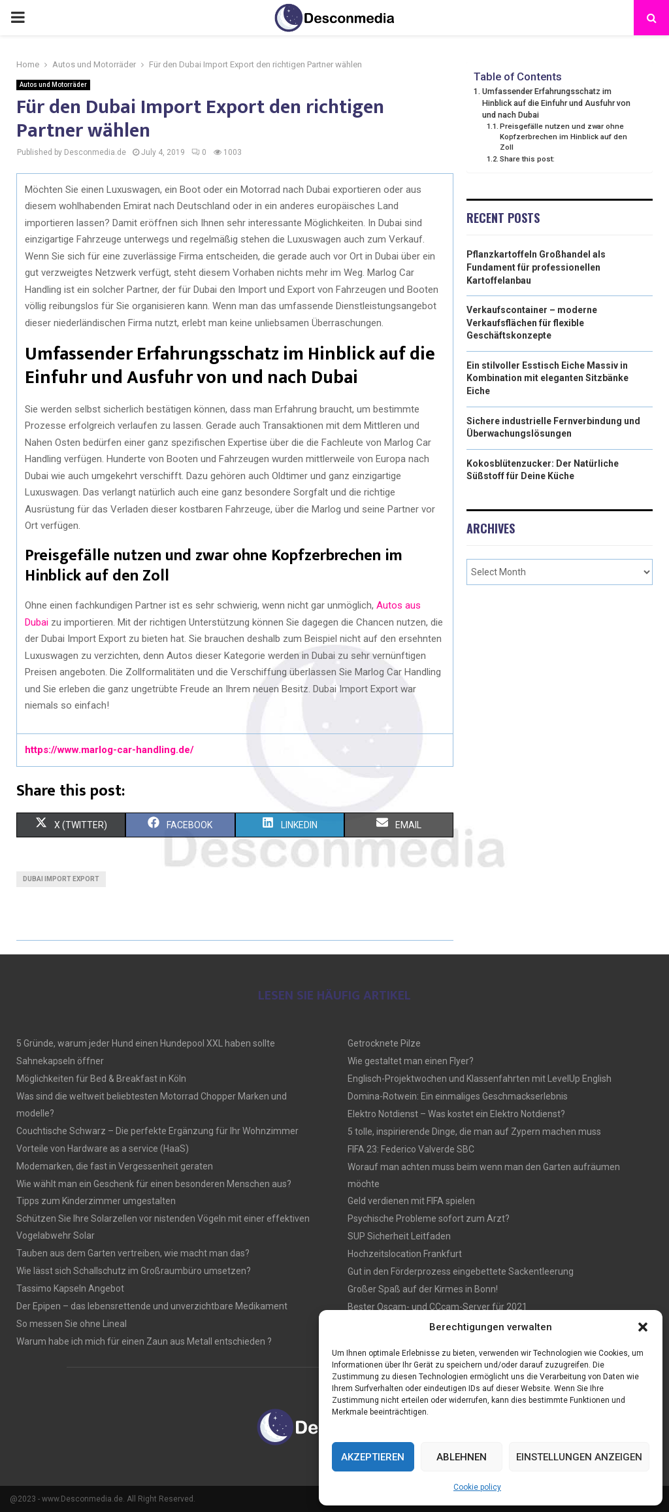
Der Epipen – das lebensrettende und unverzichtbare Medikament (151, 1306)
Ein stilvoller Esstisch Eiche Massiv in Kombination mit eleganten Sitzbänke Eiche (547, 378)
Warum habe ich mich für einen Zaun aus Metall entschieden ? (144, 1341)
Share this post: (527, 158)
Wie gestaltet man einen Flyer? (411, 1061)
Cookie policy (477, 1487)
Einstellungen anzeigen (579, 1457)
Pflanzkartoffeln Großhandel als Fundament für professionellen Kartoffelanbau (536, 267)
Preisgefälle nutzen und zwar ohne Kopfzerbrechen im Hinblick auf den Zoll (563, 137)
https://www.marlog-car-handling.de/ (109, 750)
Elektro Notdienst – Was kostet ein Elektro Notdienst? (456, 1114)
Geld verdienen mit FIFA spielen (411, 1201)
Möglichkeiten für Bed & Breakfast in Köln (101, 1078)
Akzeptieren (372, 1457)
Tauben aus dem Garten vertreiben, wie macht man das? (133, 1253)
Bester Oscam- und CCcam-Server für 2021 (437, 1307)
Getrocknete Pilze (384, 1043)
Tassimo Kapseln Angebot (70, 1288)
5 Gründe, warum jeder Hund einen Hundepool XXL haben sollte (145, 1043)
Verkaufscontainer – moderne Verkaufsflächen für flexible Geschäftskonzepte (531, 323)
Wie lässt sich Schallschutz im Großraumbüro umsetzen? (133, 1271)
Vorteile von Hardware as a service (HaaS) (102, 1148)
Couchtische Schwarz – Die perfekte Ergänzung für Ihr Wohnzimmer (157, 1131)
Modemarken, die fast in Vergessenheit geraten (114, 1166)
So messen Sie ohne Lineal (71, 1324)
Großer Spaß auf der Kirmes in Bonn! (423, 1289)
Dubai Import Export (61, 878)
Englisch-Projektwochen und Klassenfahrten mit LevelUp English (480, 1078)
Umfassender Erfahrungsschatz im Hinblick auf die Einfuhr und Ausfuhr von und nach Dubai (556, 102)
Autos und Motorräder (53, 84)
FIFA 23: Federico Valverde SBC (411, 1149)
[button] (642, 1327)
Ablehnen (461, 1457)
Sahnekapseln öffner (60, 1061)
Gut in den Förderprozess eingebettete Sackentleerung (461, 1271)
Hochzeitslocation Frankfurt (405, 1254)
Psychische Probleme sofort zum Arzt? (429, 1218)
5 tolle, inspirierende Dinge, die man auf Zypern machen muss (474, 1131)
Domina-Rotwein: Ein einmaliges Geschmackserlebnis (458, 1096)
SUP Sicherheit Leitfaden (399, 1236)
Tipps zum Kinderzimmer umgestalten (96, 1201)
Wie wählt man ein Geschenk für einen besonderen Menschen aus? (153, 1184)
